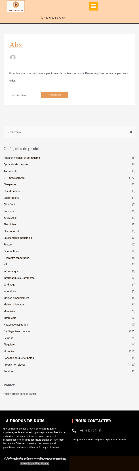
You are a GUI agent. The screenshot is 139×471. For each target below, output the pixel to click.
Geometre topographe (16, 258)
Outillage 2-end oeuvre (17, 331)
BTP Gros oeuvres (14, 178)
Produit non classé (14, 364)
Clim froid (9, 204)
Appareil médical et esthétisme (22, 157)
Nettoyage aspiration (16, 324)
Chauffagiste (11, 197)
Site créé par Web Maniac (34, 463)
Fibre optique (11, 251)
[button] (93, 6)
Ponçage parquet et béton (19, 358)
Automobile (10, 171)
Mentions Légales (23, 458)
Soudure (8, 371)
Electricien (10, 224)
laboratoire (10, 291)
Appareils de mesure (16, 164)
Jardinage (9, 284)
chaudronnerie (12, 191)
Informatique (11, 271)
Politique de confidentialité (51, 458)
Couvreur (9, 211)
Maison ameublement (16, 298)
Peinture (8, 338)
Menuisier (9, 311)
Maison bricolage (14, 304)
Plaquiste (9, 344)
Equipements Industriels (18, 237)
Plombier (9, 351)
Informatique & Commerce (19, 278)
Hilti (6, 264)
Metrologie (10, 318)
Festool (8, 244)
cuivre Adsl (10, 218)
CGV (7, 458)
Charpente (10, 184)
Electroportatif (12, 231)
